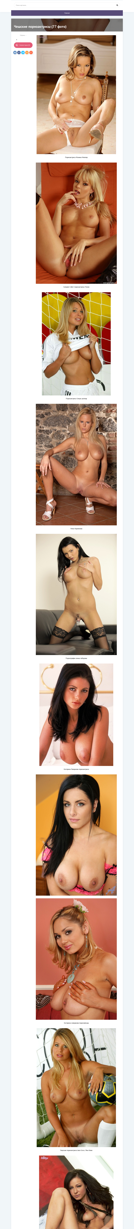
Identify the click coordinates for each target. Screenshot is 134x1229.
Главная (67, 13)
